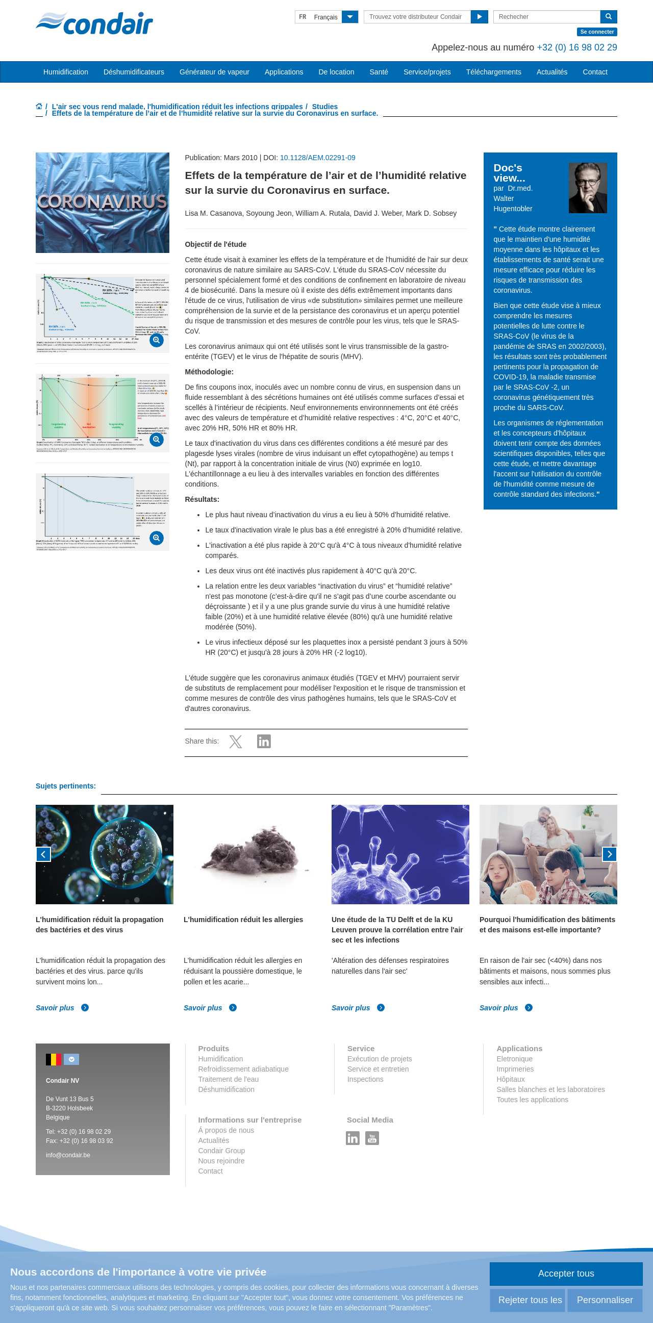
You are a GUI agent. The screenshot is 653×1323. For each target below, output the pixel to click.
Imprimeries (515, 1069)
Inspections (365, 1079)
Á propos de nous (226, 1130)
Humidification (220, 1059)
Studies (325, 107)
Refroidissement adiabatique (243, 1069)
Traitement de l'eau (228, 1079)
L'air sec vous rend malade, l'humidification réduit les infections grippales (177, 107)
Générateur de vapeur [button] (214, 72)
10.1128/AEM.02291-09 (318, 158)
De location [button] (336, 72)
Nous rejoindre (221, 1161)
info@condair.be (68, 1155)
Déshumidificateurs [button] (134, 72)
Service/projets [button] (427, 72)
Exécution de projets (379, 1059)
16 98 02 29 (95, 1131)
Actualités (552, 72)
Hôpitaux (510, 1079)
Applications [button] (284, 72)
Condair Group (221, 1151)
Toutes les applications (532, 1100)
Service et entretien (378, 1069)
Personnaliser (605, 1300)
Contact (595, 72)
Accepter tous (566, 1273)
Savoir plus (62, 1008)
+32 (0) (68, 1131)
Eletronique (514, 1059)
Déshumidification (226, 1089)
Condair (94, 23)
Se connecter (597, 32)
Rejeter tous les (530, 1300)
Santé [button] (379, 72)
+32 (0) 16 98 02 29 (577, 47)
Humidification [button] (65, 72)
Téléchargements (493, 72)
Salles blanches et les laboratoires (550, 1089)
